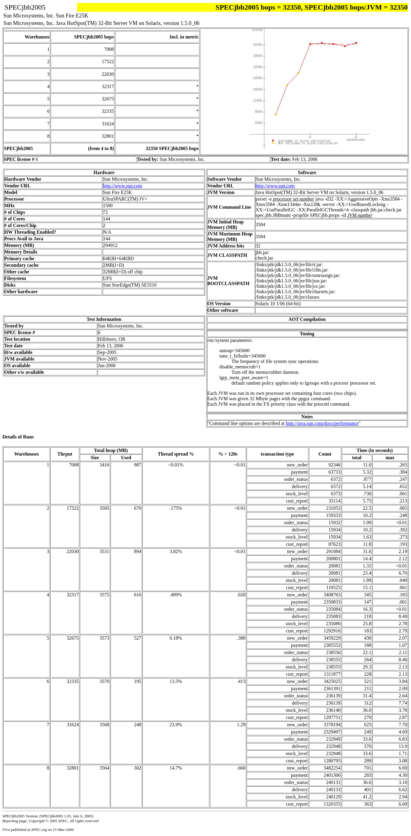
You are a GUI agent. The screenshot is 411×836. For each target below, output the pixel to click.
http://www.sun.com (122, 185)
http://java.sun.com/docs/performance (322, 423)
